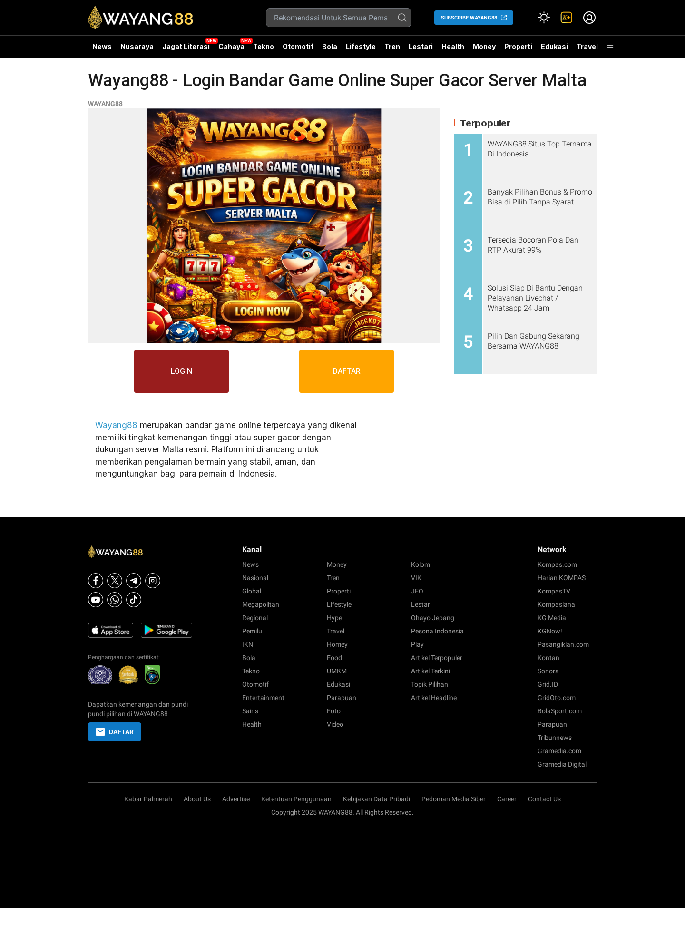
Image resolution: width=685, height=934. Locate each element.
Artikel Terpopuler (436, 658)
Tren (392, 46)
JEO (417, 591)
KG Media (552, 618)
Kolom (420, 564)
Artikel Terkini (430, 671)
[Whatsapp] (114, 599)
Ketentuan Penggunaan (296, 799)
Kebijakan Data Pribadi (376, 799)
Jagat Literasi (186, 46)
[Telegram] (133, 580)
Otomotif (298, 46)
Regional (255, 618)
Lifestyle (361, 46)
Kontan (548, 658)
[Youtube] (95, 599)
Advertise (236, 799)
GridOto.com (557, 697)
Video (335, 724)
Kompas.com (557, 564)
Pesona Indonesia (437, 631)
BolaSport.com (560, 711)
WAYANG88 (105, 103)
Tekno (263, 46)
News (102, 46)
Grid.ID (548, 684)
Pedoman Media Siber (453, 799)
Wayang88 (116, 425)
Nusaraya (137, 46)
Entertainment (263, 697)
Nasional (255, 578)
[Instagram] (152, 580)
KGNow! (550, 631)
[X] (114, 580)
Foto (334, 711)
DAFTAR (347, 371)
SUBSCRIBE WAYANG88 (469, 18)
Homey (337, 644)
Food (334, 658)
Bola (329, 46)
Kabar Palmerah (148, 799)
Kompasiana (556, 604)
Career (507, 799)
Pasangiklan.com (563, 644)
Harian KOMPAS (562, 578)
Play (417, 644)
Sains (250, 711)
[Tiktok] (133, 599)
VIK (416, 578)
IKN (247, 644)
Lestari (420, 50)
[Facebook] (95, 580)
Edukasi (554, 46)
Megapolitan (260, 604)
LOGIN (181, 371)
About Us (197, 799)
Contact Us (544, 799)
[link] (566, 17)
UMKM (337, 671)
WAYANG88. (336, 812)
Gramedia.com (559, 751)
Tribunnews (555, 737)
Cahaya (231, 46)
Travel (587, 46)
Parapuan (341, 697)
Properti (518, 46)
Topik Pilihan (429, 684)
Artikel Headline (434, 697)
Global (251, 591)
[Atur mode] (543, 17)
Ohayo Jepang (432, 618)
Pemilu (252, 631)
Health (452, 46)
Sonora (548, 671)
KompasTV (554, 591)
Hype (334, 618)
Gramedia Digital (562, 764)
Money (484, 46)
